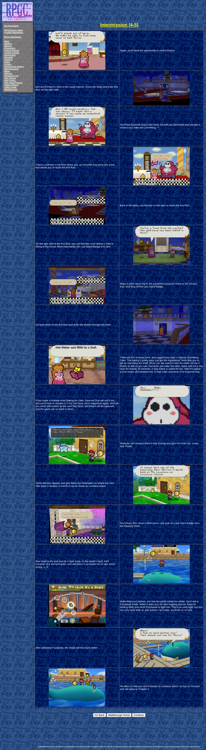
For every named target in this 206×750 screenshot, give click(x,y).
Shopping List (12, 76)
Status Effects (12, 85)
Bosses (8, 46)
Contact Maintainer (14, 32)
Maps (7, 71)
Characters (10, 48)
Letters (8, 64)
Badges (8, 43)
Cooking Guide (12, 53)
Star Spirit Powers (14, 83)
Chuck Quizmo (12, 50)
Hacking (9, 60)
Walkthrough (11, 89)
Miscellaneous (12, 69)
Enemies (9, 57)
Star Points (10, 80)
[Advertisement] (107, 728)
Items (7, 62)
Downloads (10, 55)
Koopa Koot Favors (14, 66)
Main (7, 41)
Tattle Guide (10, 87)
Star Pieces (10, 78)
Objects (8, 73)
